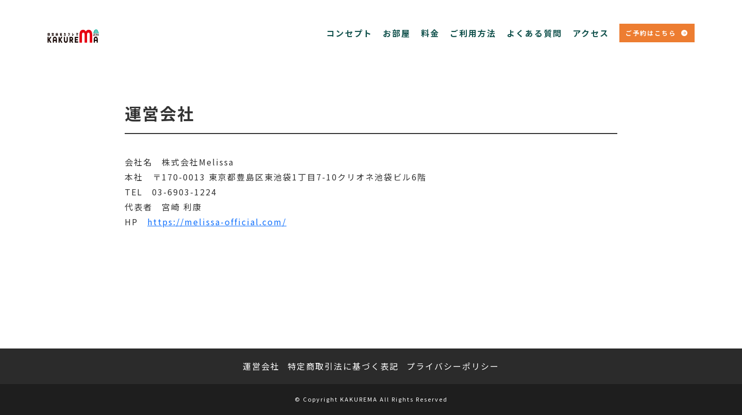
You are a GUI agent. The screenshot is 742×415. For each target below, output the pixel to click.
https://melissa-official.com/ (216, 221)
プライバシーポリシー (453, 366)
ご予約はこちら (657, 32)
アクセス (590, 33)
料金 (430, 33)
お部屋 (397, 33)
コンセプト (349, 33)
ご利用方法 (473, 33)
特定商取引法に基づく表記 (343, 366)
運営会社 (261, 366)
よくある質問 (534, 33)
